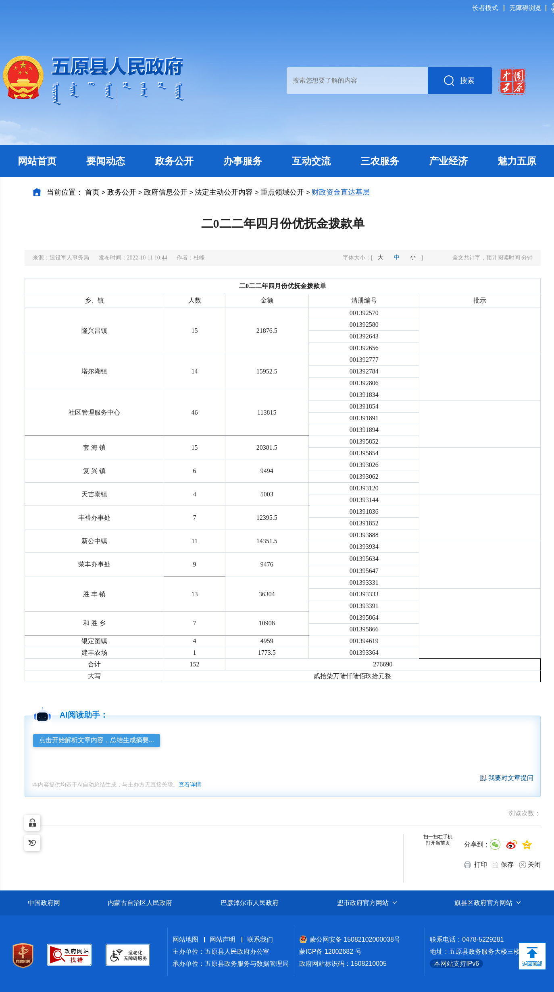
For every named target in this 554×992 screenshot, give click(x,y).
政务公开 (121, 192)
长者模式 (485, 7)
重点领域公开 (282, 192)
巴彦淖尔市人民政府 (250, 902)
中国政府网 (44, 902)
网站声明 (222, 939)
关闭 (530, 865)
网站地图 (185, 939)
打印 (475, 864)
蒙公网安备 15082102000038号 (349, 939)
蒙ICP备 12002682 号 (330, 951)
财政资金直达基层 (341, 192)
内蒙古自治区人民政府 (140, 902)
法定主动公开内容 (224, 192)
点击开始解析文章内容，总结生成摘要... (96, 740)
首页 (92, 192)
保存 (507, 864)
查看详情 (190, 784)
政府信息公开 (165, 192)
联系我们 (260, 939)
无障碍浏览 (525, 7)
